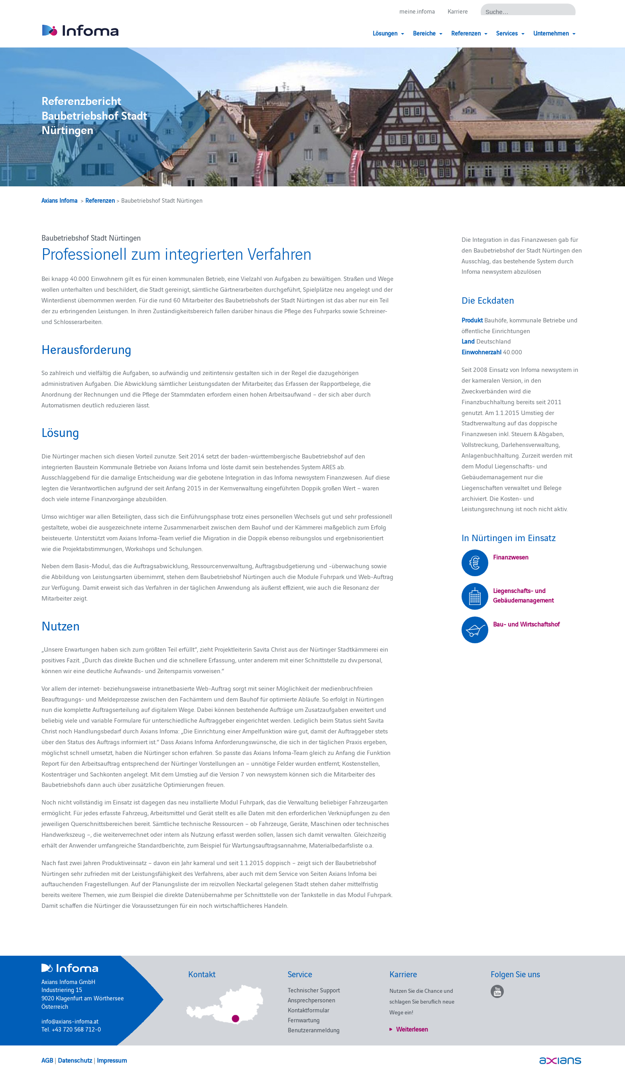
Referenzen (100, 200)
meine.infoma (417, 11)
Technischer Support (314, 990)
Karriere (458, 11)
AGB (47, 1059)
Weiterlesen (412, 1028)
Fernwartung (304, 1020)
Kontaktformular (308, 1010)
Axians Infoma (59, 200)
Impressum (112, 1059)
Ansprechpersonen (311, 1000)
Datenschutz (75, 1059)
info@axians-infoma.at (69, 1021)
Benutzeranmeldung (314, 1030)
